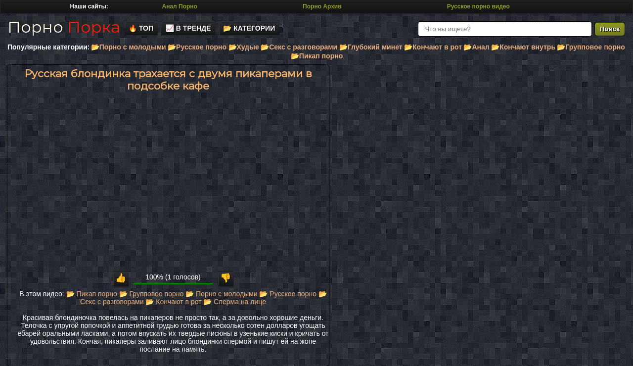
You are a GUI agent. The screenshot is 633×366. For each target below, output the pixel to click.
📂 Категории (249, 28)
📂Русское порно (197, 47)
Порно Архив (322, 6)
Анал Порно (179, 6)
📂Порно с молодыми (128, 47)
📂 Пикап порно (91, 294)
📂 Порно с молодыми (221, 294)
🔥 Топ (141, 28)
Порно (63, 27)
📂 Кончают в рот (173, 302)
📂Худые (243, 47)
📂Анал (476, 47)
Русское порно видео (478, 6)
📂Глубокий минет (371, 47)
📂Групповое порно (591, 47)
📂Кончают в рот (433, 47)
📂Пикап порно (317, 56)
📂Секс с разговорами (299, 47)
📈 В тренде (188, 28)
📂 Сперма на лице (234, 302)
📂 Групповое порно (151, 294)
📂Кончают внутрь (523, 47)
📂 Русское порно (287, 294)
